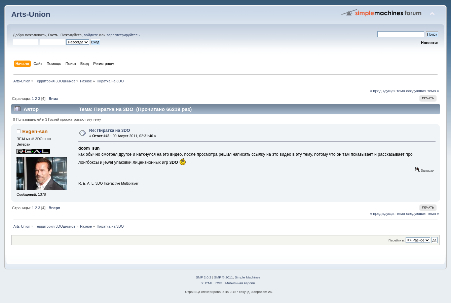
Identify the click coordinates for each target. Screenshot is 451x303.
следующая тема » (422, 91)
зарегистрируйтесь (123, 35)
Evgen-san (35, 131)
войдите (91, 35)
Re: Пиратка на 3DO (109, 130)
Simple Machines (247, 277)
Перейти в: (396, 240)
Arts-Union (30, 14)
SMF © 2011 (223, 277)
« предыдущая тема (387, 91)
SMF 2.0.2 (203, 277)
